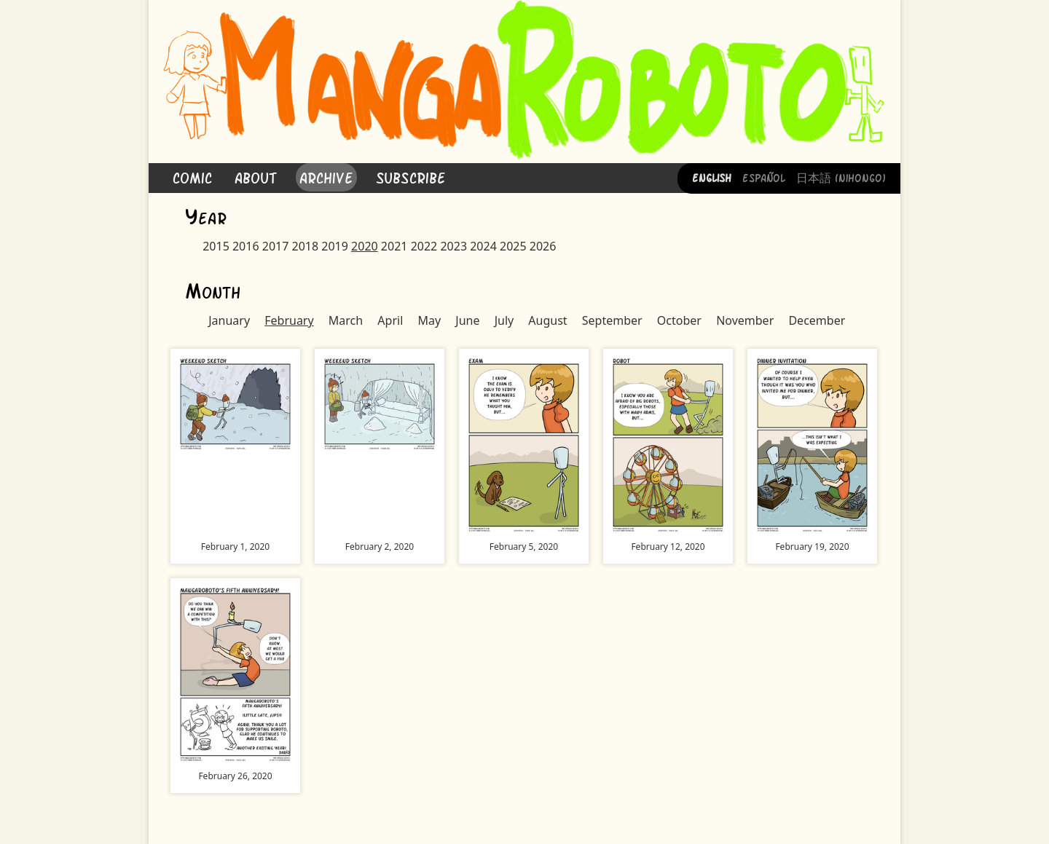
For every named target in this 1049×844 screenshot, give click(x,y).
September (612, 320)
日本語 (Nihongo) (841, 177)
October (679, 320)
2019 (334, 246)
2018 (305, 246)
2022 (424, 246)
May (429, 320)
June (467, 320)
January (229, 320)
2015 (216, 246)
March (346, 320)
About (256, 176)
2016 (245, 246)
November (745, 320)
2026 (543, 246)
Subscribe (411, 176)
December (816, 320)
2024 (483, 246)
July (504, 320)
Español (763, 177)
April (390, 320)
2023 (453, 246)
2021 (394, 246)
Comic (192, 176)
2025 (513, 246)
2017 (275, 246)
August (547, 320)
